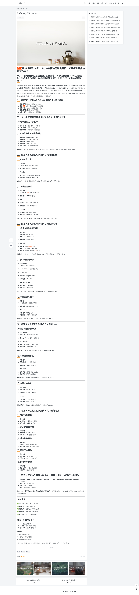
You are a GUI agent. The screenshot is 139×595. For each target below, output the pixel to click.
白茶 (98, 3)
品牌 (24, 106)
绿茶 (106, 3)
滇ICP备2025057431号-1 (70, 591)
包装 (23, 551)
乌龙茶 (94, 3)
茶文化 (30, 246)
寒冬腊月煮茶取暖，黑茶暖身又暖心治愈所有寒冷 (104, 41)
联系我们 (111, 3)
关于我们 (117, 3)
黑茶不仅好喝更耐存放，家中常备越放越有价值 (104, 31)
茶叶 (85, 3)
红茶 (89, 3)
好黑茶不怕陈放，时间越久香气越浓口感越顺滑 (104, 38)
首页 (18, 8)
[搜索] (122, 3)
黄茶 (102, 3)
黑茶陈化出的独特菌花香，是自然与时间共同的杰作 (105, 24)
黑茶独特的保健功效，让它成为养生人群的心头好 (104, 17)
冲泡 (35, 250)
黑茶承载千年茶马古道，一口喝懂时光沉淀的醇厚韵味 (105, 20)
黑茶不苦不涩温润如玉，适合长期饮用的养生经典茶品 (105, 27)
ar (18, 551)
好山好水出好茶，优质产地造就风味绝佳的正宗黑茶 (105, 34)
